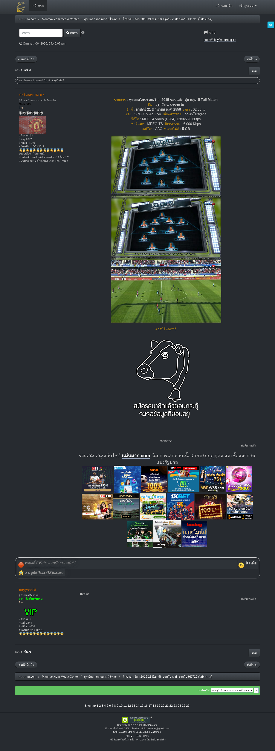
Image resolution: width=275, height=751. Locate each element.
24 (179, 705)
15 (142, 705)
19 (158, 705)
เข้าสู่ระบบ (248, 5)
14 (137, 705)
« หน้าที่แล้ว (26, 59)
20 (162, 705)
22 (171, 705)
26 (187, 705)
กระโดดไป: (204, 690)
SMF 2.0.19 (119, 732)
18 (154, 705)
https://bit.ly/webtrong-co (220, 40)
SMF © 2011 (134, 732)
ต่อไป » (252, 59)
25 (183, 705)
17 (150, 705)
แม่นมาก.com (136, 455)
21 (167, 705)
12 (129, 705)
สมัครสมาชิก (223, 5)
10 (121, 705)
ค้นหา (72, 33)
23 (175, 705)
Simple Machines (151, 732)
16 (146, 705)
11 (125, 705)
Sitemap (90, 705)
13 (133, 705)
